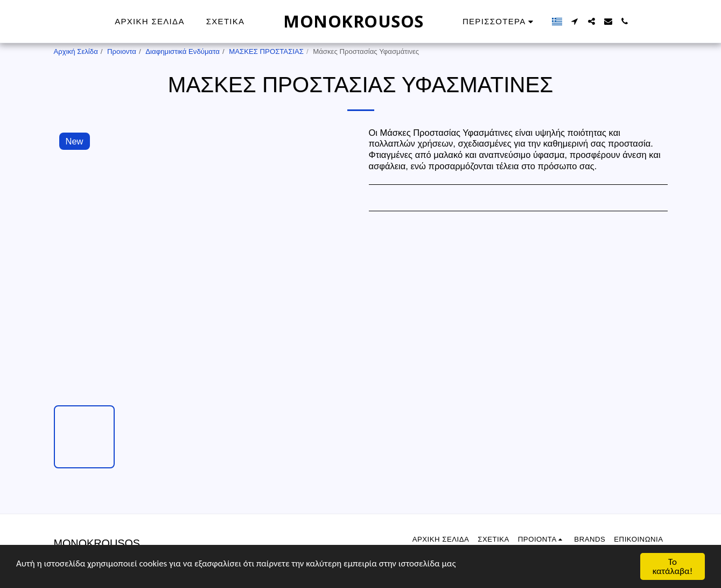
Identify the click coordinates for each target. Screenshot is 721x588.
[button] (575, 21)
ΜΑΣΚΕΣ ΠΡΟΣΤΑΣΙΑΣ (266, 51)
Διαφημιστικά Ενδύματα (182, 51)
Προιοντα (121, 51)
